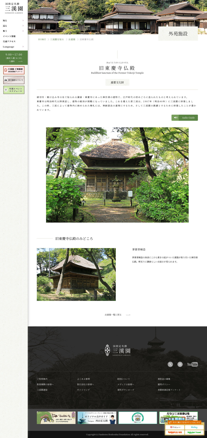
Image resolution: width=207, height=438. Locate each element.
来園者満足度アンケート (169, 389)
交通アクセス (9, 41)
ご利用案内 (42, 378)
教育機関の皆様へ (45, 384)
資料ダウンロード (125, 389)
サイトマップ (83, 389)
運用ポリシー (164, 384)
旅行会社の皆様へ (85, 384)
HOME (42, 39)
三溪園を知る (57, 39)
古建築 (71, 39)
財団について (123, 378)
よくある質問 (83, 378)
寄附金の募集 (164, 378)
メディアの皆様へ (125, 384)
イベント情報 (9, 36)
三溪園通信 (42, 389)
